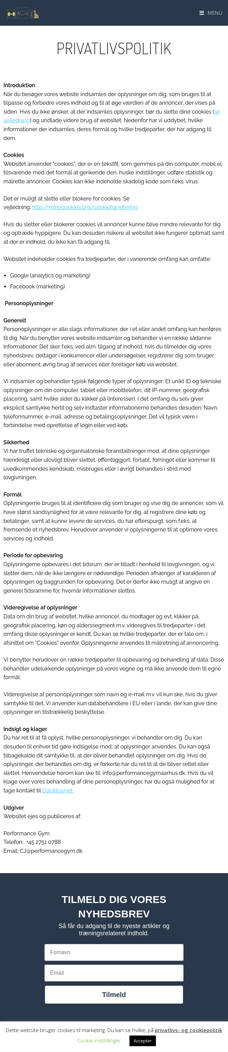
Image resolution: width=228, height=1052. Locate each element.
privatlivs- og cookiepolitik (188, 1030)
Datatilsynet (58, 790)
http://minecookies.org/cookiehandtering (85, 207)
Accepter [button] (143, 1041)
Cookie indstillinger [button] (99, 1040)
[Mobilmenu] (211, 12)
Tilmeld (114, 994)
